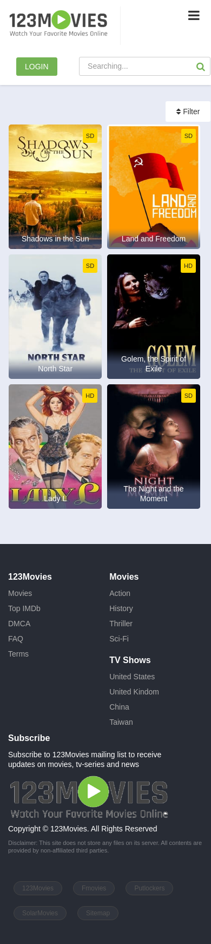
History (121, 608)
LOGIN (37, 66)
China (119, 707)
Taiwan (121, 722)
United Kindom (134, 691)
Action (119, 593)
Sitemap (98, 913)
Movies (20, 593)
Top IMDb (24, 608)
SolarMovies (40, 913)
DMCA (19, 623)
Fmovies (94, 888)
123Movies (38, 888)
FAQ (15, 638)
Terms (18, 654)
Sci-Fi (119, 638)
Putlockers (149, 888)
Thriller (121, 623)
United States (132, 676)
